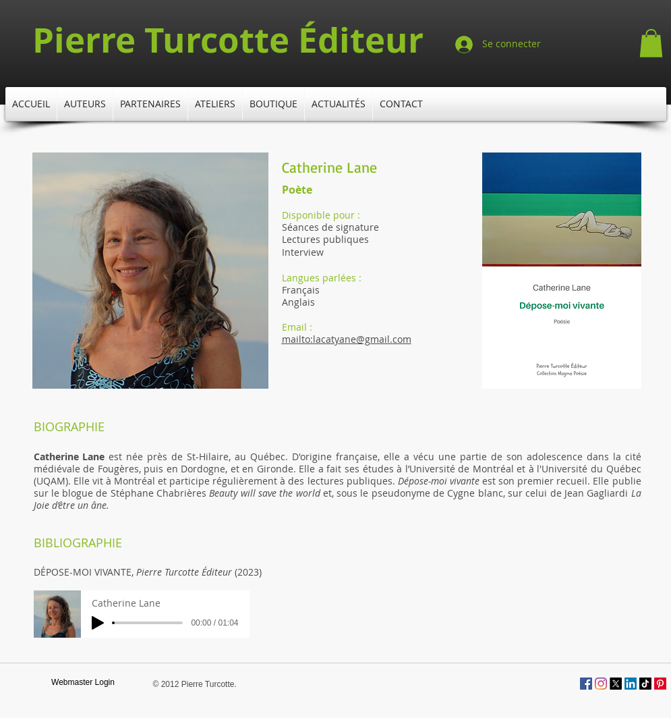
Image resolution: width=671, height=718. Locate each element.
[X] (616, 684)
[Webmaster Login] (83, 683)
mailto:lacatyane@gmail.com (346, 339)
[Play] (98, 623)
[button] (651, 43)
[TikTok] (645, 684)
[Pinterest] (660, 684)
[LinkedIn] (630, 684)
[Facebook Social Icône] (586, 684)
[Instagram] (601, 684)
